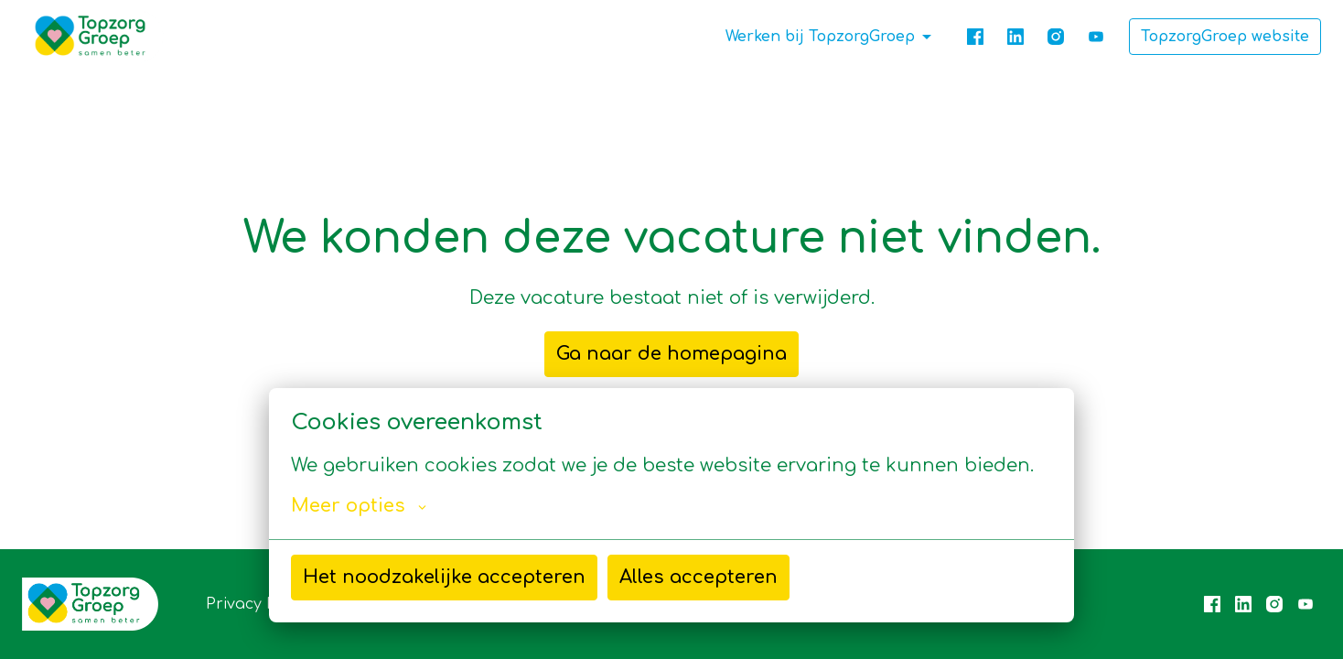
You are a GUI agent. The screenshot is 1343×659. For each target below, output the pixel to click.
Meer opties (358, 506)
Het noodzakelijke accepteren (444, 577)
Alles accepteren (698, 577)
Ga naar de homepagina (671, 353)
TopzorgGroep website (1225, 36)
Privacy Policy (258, 604)
